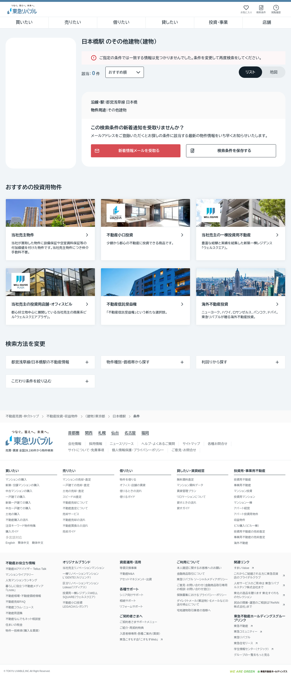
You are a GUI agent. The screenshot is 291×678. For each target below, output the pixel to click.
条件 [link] (136, 416)
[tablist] (262, 72)
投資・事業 (218, 22)
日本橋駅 (119, 416)
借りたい (121, 22)
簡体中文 (37, 542)
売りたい (73, 22)
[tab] (250, 72)
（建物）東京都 (95, 416)
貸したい (170, 22)
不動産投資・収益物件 (62, 416)
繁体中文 (23, 542)
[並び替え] (124, 72)
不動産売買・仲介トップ (22, 416)
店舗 (267, 22)
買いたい (24, 22)
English (10, 542)
